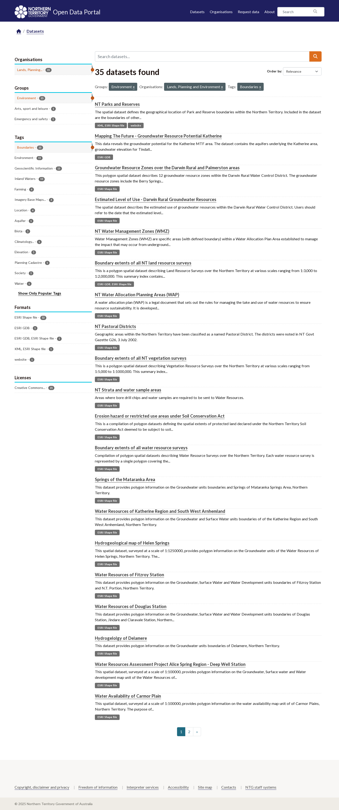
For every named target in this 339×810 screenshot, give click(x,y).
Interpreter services (143, 787)
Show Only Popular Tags (39, 293)
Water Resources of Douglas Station (130, 606)
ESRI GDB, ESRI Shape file (114, 284)
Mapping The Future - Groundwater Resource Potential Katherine (158, 135)
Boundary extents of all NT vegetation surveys (140, 358)
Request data (248, 11)
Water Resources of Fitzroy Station (129, 574)
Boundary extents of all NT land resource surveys (143, 262)
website (136, 125)
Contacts (228, 787)
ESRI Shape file (107, 189)
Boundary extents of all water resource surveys (141, 447)
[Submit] (315, 56)
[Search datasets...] (202, 56)
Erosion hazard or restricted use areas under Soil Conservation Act (160, 416)
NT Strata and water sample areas (128, 389)
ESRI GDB (103, 157)
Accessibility (178, 787)
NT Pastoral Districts (115, 326)
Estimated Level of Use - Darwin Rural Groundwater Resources (155, 199)
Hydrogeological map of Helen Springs (132, 542)
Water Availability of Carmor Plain (128, 696)
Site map (205, 787)
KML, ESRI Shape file (110, 125)
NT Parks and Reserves (117, 104)
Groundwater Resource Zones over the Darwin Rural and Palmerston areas (167, 167)
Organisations (221, 11)
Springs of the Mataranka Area (125, 479)
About (269, 11)
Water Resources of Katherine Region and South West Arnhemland (160, 511)
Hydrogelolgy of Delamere (121, 638)
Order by (274, 71)
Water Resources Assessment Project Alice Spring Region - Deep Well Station (170, 664)
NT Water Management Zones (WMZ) (132, 231)
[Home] (18, 31)
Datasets (197, 11)
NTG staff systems (260, 787)
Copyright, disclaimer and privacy (42, 787)
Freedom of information (97, 787)
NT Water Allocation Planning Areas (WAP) (137, 294)
